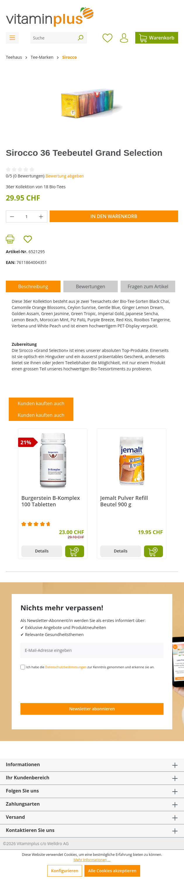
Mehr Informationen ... (92, 859)
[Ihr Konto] (124, 38)
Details (42, 551)
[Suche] (52, 38)
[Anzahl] (27, 216)
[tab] (33, 286)
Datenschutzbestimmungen (66, 667)
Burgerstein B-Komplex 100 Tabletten (50, 501)
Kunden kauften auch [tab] (41, 403)
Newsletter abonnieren (92, 709)
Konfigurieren (64, 870)
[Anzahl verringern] (12, 216)
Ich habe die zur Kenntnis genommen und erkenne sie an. (90, 667)
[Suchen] (80, 38)
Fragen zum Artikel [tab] (148, 286)
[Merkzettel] (107, 38)
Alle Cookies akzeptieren (112, 870)
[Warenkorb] (156, 38)
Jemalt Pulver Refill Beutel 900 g (124, 501)
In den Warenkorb (114, 216)
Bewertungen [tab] (90, 286)
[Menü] (12, 38)
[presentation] (64, 685)
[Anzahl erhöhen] (41, 216)
